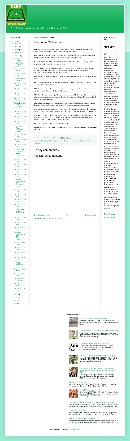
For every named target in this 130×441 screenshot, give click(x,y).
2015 (15, 304)
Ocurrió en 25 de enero (20, 112)
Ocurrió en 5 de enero (19, 258)
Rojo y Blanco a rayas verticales (90, 390)
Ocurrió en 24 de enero (20, 117)
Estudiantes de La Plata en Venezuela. (19, 264)
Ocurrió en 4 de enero (19, 270)
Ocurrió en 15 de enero (20, 190)
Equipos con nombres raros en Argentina (83, 418)
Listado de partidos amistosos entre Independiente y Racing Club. (91, 402)
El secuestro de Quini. (19, 79)
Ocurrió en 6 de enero (19, 253)
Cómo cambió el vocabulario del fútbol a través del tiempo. (99, 331)
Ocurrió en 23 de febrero (77, 382)
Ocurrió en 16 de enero (20, 175)
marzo (17, 50)
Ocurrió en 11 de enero (20, 218)
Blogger (77, 429)
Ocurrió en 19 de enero (20, 160)
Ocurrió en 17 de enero (20, 170)
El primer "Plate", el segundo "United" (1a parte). (19, 62)
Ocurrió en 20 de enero (20, 145)
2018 (15, 295)
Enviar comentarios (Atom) (52, 219)
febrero (17, 53)
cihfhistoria (111, 214)
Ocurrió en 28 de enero (20, 89)
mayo (17, 44)
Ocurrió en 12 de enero (20, 205)
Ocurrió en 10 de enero (20, 223)
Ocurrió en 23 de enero (20, 122)
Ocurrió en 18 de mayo (77, 410)
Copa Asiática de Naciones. (19, 279)
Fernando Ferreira (69, 141)
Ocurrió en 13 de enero (20, 200)
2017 (15, 298)
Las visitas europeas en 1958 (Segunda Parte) (19, 183)
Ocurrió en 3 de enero (19, 275)
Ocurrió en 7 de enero (19, 248)
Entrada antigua (90, 215)
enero (17, 56)
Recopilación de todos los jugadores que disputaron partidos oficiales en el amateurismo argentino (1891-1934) (97, 370)
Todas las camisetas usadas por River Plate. (94, 343)
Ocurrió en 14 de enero (20, 195)
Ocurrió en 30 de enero (20, 75)
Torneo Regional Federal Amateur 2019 (19, 106)
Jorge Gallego (80, 141)
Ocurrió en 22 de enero (20, 135)
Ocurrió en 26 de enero (20, 99)
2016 (15, 301)
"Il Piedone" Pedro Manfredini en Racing (19, 129)
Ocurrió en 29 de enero (20, 84)
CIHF (42, 141)
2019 (15, 41)
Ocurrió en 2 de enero (19, 284)
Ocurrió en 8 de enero (19, 244)
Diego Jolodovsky (50, 141)
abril (16, 47)
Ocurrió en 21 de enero (20, 140)
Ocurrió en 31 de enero (20, 70)
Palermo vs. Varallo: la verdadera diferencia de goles (97, 356)
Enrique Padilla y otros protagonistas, (19, 212)
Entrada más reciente (41, 215)
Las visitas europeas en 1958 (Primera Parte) (19, 236)
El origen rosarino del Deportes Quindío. (93, 318)
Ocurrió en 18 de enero (20, 165)
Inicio (67, 215)
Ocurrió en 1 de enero (19, 289)
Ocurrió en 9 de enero (19, 228)
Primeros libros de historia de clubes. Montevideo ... (19, 153)
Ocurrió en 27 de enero (20, 94)
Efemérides (60, 141)
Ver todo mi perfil (110, 217)
